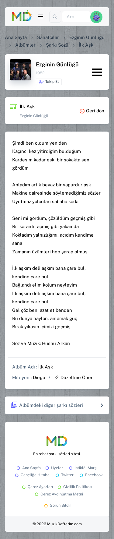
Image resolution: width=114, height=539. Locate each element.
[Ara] (76, 17)
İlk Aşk (45, 366)
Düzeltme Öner (73, 377)
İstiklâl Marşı (82, 468)
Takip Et (49, 82)
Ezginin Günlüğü (87, 37)
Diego (39, 377)
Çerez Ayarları (37, 486)
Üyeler (53, 468)
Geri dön (91, 110)
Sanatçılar (48, 37)
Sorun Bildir (57, 505)
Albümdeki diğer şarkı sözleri (46, 405)
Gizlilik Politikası (74, 486)
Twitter (64, 475)
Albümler (25, 45)
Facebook (90, 475)
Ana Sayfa (16, 37)
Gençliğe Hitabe (32, 475)
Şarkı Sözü (57, 45)
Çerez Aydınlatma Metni (58, 494)
